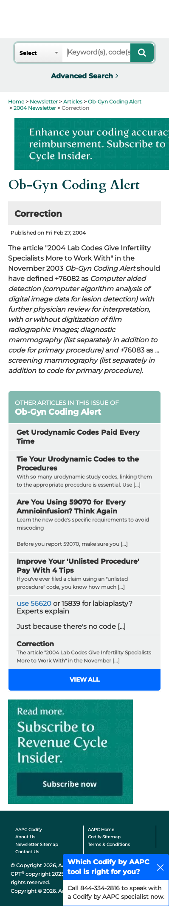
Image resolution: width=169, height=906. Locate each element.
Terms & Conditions (109, 844)
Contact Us (27, 851)
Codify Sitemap (104, 837)
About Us (25, 837)
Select (28, 53)
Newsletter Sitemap (36, 844)
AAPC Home (101, 829)
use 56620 (34, 603)
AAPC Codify (28, 829)
